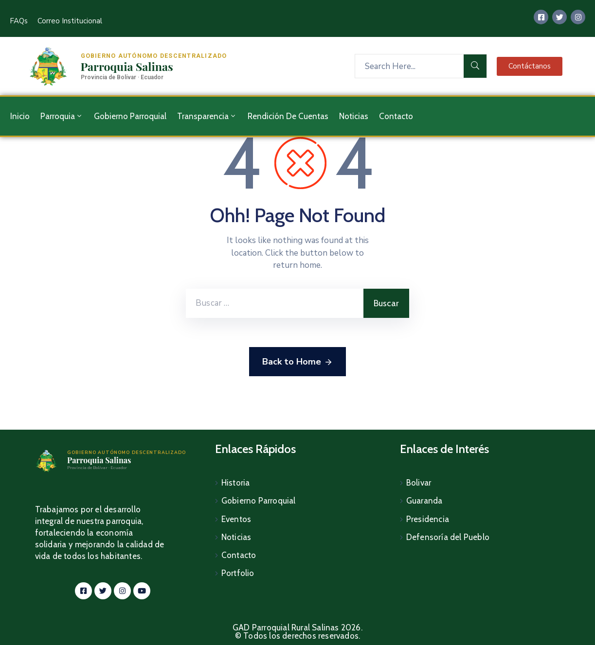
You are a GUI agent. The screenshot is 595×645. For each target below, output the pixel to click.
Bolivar (418, 483)
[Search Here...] (409, 66)
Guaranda (424, 500)
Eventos (236, 518)
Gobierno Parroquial (130, 116)
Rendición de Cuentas (288, 116)
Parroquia (61, 116)
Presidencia (427, 518)
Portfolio (237, 570)
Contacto (396, 116)
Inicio (20, 116)
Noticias (353, 116)
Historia (235, 483)
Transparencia (207, 116)
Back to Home (297, 362)
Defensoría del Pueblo (447, 535)
